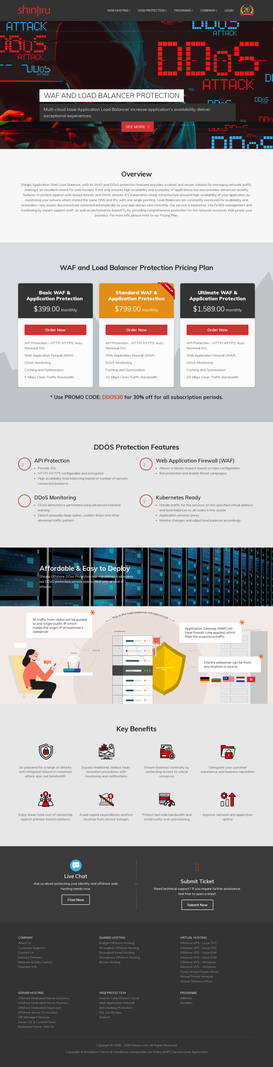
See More (138, 126)
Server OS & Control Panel (36, 1022)
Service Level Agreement (190, 1052)
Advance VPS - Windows (198, 967)
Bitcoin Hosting (109, 962)
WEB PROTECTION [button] (152, 10)
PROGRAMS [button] (183, 10)
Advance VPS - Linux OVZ (198, 948)
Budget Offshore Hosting (116, 943)
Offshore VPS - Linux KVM (198, 952)
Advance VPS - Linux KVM (198, 957)
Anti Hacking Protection (115, 1008)
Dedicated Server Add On (36, 1027)
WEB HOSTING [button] (118, 10)
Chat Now (75, 900)
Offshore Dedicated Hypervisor (40, 1008)
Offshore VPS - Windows (198, 962)
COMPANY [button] (208, 10)
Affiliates (186, 998)
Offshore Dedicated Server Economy (44, 998)
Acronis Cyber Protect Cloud (119, 998)
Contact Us (26, 952)
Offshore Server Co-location (38, 1012)
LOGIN (229, 10)
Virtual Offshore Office (196, 981)
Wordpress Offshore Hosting (119, 957)
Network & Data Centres (35, 962)
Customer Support (31, 948)
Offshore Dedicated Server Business (43, 1003)
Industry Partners (30, 957)
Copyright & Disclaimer (82, 1052)
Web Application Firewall (116, 1003)
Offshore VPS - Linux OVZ (198, 943)
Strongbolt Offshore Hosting (119, 948)
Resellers (186, 1003)
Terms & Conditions (114, 1052)
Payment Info (27, 967)
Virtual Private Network (196, 976)
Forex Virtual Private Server (199, 972)
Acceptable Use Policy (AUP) (150, 1052)
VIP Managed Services (33, 1017)
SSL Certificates (110, 1012)
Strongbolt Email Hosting (116, 952)
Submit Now (197, 905)
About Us (24, 943)
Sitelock (104, 1017)
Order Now (55, 329)
